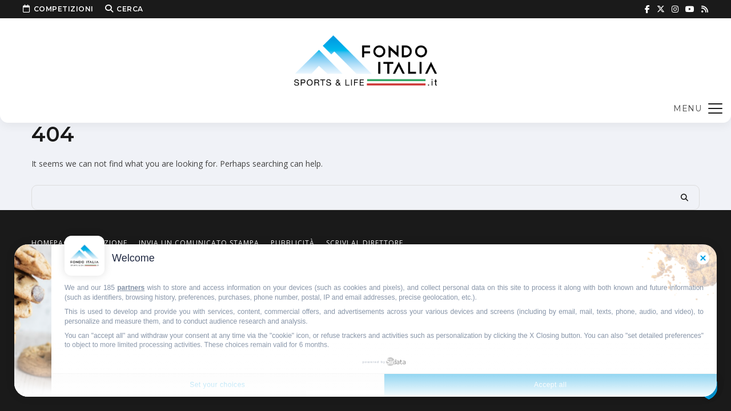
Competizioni (58, 9)
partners (130, 288)
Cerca (124, 9)
